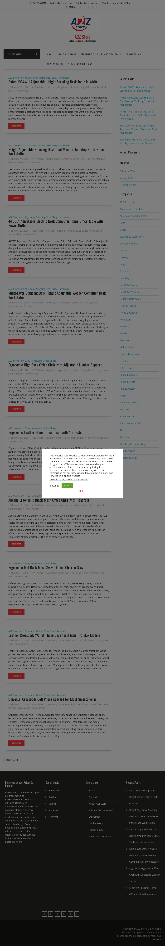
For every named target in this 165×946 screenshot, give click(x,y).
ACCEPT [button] (67, 485)
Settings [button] (54, 485)
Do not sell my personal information (68, 479)
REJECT (82, 490)
